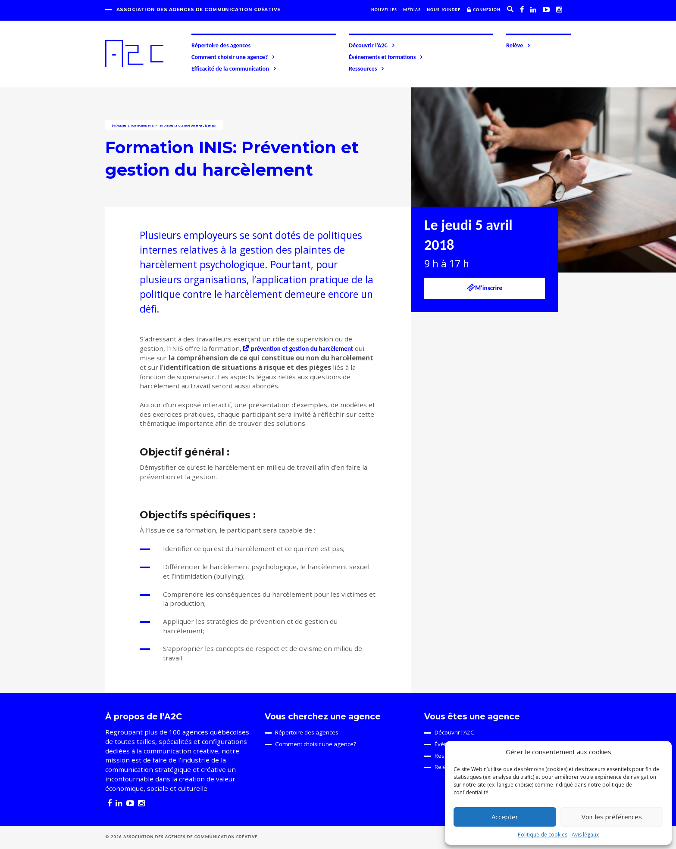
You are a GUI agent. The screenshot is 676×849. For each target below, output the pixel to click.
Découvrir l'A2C (372, 45)
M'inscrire (484, 287)
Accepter (504, 816)
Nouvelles (384, 9)
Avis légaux (585, 834)
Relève (518, 45)
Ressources (367, 68)
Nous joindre (443, 9)
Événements (121, 125)
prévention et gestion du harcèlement (302, 349)
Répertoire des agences (220, 45)
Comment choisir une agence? (233, 57)
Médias (412, 9)
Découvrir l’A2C (454, 732)
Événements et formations (386, 57)
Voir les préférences (612, 816)
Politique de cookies (542, 834)
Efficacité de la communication (234, 68)
